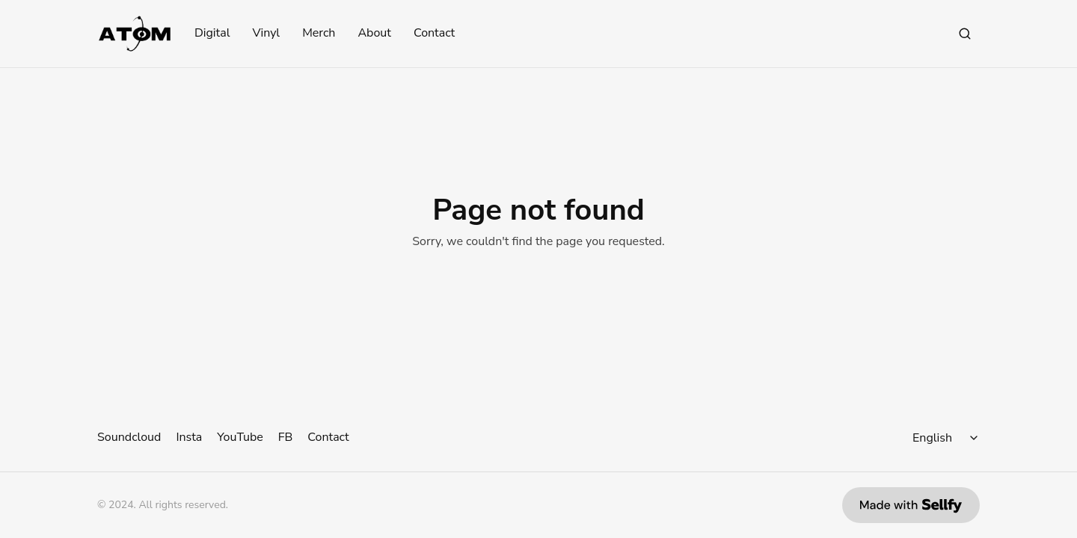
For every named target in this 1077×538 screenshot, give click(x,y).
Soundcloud (129, 437)
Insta (189, 437)
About (374, 33)
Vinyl (266, 33)
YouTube (240, 437)
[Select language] (947, 438)
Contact (434, 33)
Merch (318, 33)
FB (285, 437)
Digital (212, 33)
